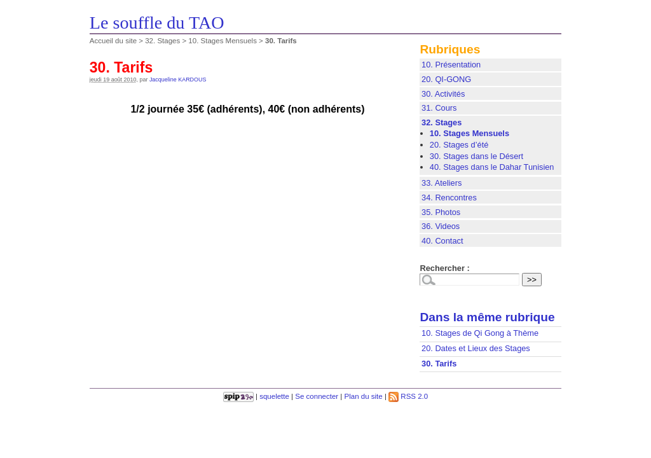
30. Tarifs (438, 363)
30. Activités (443, 94)
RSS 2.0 (408, 396)
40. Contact (442, 241)
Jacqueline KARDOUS (178, 79)
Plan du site (364, 396)
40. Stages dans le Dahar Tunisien (492, 167)
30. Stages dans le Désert (476, 156)
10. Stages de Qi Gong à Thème (479, 333)
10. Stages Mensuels (222, 41)
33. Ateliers (441, 183)
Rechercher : (444, 268)
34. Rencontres (449, 197)
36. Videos (440, 226)
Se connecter (316, 396)
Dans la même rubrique (487, 317)
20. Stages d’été (459, 144)
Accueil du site (113, 41)
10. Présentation (451, 64)
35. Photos (440, 212)
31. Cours (438, 108)
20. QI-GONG (446, 79)
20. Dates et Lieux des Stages (475, 348)
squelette (274, 396)
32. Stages (162, 41)
